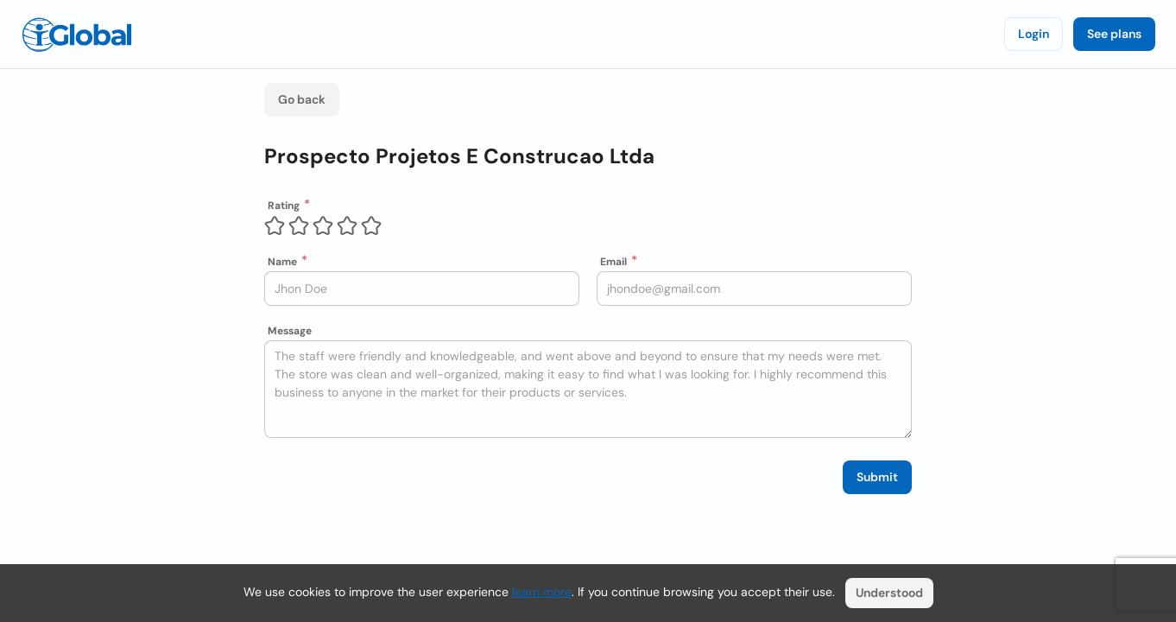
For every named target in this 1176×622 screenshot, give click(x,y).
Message (290, 331)
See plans (1114, 33)
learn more (542, 592)
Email (613, 262)
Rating (284, 206)
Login (1033, 33)
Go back (302, 99)
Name (282, 262)
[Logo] (77, 34)
